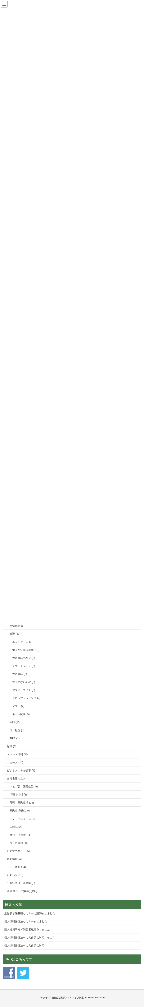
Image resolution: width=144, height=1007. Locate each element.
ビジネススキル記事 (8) (21, 770)
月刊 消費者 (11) (20, 834)
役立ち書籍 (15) (19, 842)
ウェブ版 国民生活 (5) (24, 786)
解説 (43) (15, 633)
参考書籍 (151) (16, 778)
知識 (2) (11, 746)
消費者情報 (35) (19, 794)
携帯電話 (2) (19, 674)
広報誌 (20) (16, 826)
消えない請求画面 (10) (25, 649)
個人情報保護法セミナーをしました (25, 921)
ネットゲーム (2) (22, 641)
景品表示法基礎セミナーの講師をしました (29, 913)
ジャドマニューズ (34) (23, 818)
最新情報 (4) (14, 858)
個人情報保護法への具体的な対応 (24, 945)
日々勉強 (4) (17, 730)
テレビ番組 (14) (16, 866)
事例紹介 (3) (17, 625)
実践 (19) (15, 722)
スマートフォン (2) (23, 666)
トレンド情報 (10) (18, 754)
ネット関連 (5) (21, 714)
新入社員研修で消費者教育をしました (27, 929)
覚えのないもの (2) (23, 682)
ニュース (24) (15, 762)
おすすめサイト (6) (18, 850)
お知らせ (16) (15, 875)
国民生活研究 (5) (20, 810)
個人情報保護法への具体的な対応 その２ (29, 937)
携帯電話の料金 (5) (23, 657)
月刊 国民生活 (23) (22, 802)
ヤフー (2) (18, 706)
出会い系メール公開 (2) (21, 883)
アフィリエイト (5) (23, 690)
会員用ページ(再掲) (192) (22, 891)
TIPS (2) (15, 738)
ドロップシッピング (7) (26, 698)
